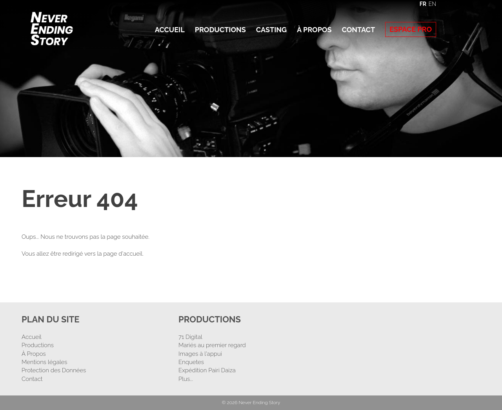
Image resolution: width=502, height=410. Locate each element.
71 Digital (190, 336)
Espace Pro (410, 29)
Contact (358, 30)
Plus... (185, 379)
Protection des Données (54, 370)
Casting (271, 30)
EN (432, 4)
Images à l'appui (200, 353)
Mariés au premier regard (212, 345)
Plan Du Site (51, 319)
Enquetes (191, 362)
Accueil (170, 30)
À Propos (314, 30)
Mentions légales (44, 362)
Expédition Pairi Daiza (207, 370)
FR (423, 4)
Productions (220, 30)
